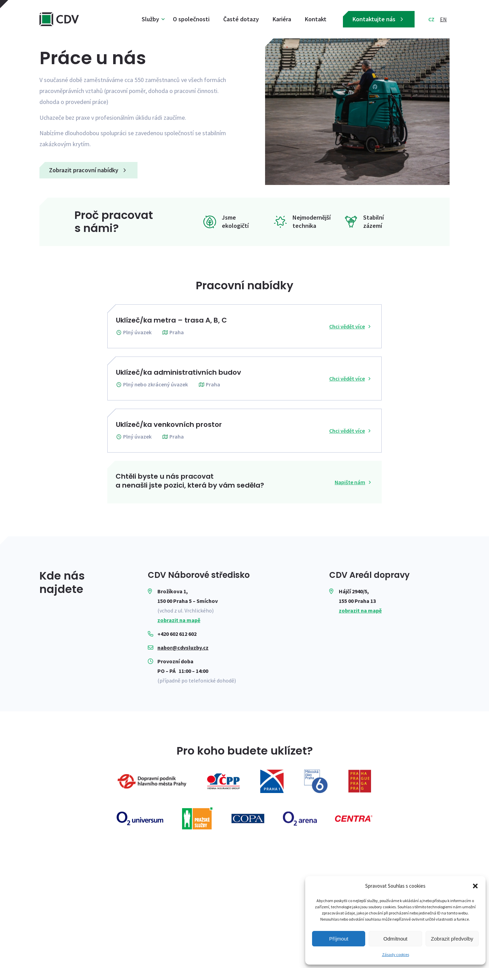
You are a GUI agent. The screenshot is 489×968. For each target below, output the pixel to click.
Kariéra (282, 19)
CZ (431, 19)
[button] (475, 886)
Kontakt (315, 19)
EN (443, 19)
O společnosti (191, 19)
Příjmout (338, 939)
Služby (150, 19)
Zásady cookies (395, 954)
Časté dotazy (241, 19)
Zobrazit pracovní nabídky (88, 170)
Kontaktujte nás (379, 19)
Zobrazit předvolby (452, 939)
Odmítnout (395, 939)
